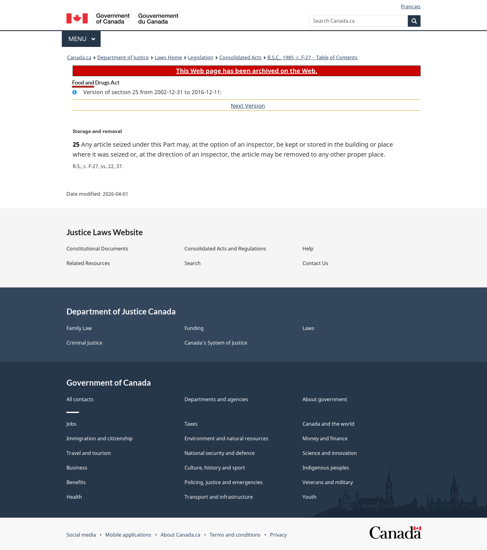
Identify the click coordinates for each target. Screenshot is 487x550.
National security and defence (219, 453)
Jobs (71, 423)
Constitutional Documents (97, 248)
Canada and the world (328, 423)
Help (308, 248)
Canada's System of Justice (215, 342)
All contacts (79, 399)
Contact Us (315, 263)
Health (74, 496)
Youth (309, 496)
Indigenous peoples (326, 467)
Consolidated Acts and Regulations (225, 248)
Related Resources (88, 263)
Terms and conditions (235, 534)
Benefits (76, 482)
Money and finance (325, 438)
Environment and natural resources (226, 438)
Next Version (248, 105)
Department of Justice (123, 57)
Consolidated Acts (240, 57)
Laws (308, 328)
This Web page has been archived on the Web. (246, 70)
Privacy (278, 534)
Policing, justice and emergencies (223, 482)
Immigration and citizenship (99, 438)
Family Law (79, 328)
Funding (194, 328)
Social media (81, 534)
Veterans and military (328, 482)
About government (325, 399)
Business (76, 467)
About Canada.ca (180, 534)
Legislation (200, 57)
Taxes (191, 423)
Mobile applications (128, 534)
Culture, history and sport (214, 467)
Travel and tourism (88, 453)
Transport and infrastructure (218, 496)
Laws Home (168, 57)
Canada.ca (79, 57)
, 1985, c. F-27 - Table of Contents (312, 57)
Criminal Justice (84, 342)
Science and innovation (330, 453)
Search (192, 263)
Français (411, 6)
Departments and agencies (216, 399)
